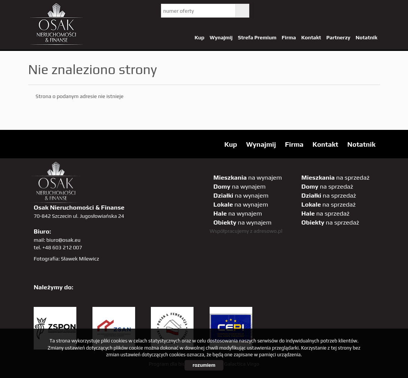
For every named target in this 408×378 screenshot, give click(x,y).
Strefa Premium (257, 37)
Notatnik (366, 37)
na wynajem (247, 177)
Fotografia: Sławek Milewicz (66, 259)
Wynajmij (221, 37)
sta (341, 11)
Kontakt (311, 37)
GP (326, 11)
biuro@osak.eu (63, 240)
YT (280, 11)
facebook (295, 11)
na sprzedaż (335, 177)
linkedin (357, 11)
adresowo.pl (268, 231)
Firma (289, 37)
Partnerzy (338, 37)
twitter (265, 11)
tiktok (372, 11)
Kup (199, 37)
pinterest (311, 11)
